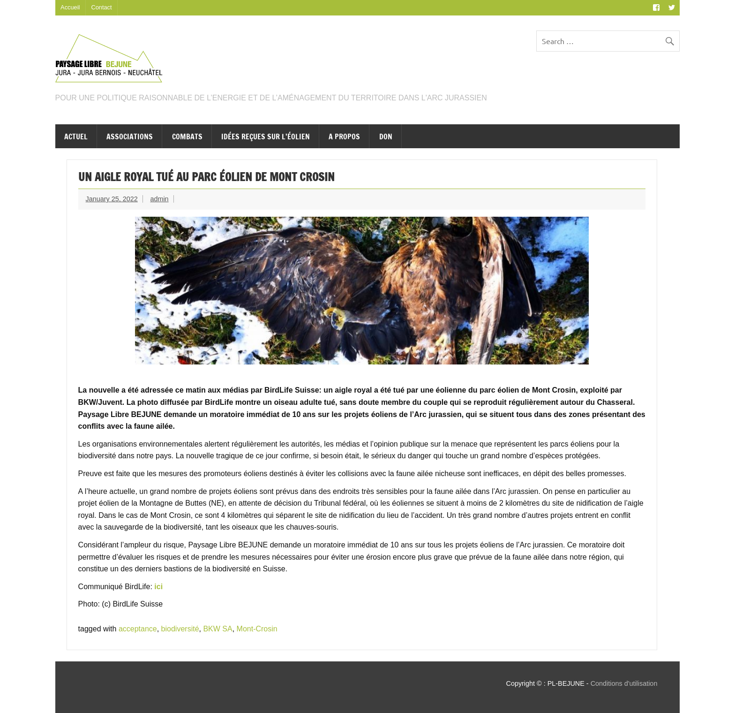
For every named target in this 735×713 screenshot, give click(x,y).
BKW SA (217, 629)
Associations (129, 136)
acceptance (138, 629)
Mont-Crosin (257, 629)
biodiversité (180, 629)
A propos (344, 136)
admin (159, 199)
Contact (101, 7)
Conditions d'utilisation (624, 683)
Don (385, 136)
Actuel (76, 136)
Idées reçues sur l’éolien (265, 136)
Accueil (70, 7)
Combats (187, 136)
